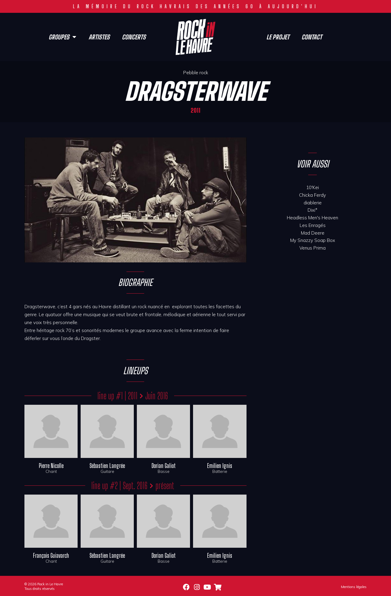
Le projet (277, 37)
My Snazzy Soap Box (312, 240)
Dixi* (312, 210)
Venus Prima (312, 248)
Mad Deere (312, 233)
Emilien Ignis (219, 465)
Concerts (134, 37)
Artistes (99, 37)
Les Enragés (313, 225)
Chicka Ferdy (312, 195)
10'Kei (312, 187)
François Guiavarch (51, 555)
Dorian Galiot (164, 465)
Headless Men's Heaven (312, 218)
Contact (311, 37)
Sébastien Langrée (107, 465)
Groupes (62, 37)
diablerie (313, 203)
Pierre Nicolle (51, 465)
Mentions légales (354, 587)
